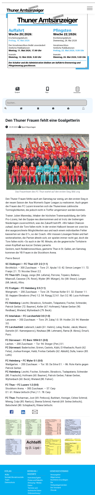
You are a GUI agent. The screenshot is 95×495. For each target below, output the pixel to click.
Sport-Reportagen (29, 127)
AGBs (7, 475)
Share (11, 412)
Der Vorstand (55, 488)
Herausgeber (55, 475)
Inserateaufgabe (34, 478)
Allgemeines (55, 477)
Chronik (53, 490)
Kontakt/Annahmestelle (14, 477)
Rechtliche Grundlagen (59, 480)
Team (7, 480)
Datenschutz (10, 482)
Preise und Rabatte (35, 480)
